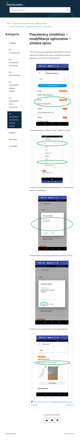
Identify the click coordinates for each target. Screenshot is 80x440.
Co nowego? (13, 146)
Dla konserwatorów (14, 51)
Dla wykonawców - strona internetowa (14, 102)
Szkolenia (12, 132)
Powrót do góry (69, 433)
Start (8, 23)
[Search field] (40, 10)
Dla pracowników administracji (13, 62)
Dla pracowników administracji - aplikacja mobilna (30, 23)
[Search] (68, 10)
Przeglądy (12, 43)
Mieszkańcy (13, 139)
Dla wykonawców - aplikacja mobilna (14, 86)
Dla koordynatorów (14, 73)
